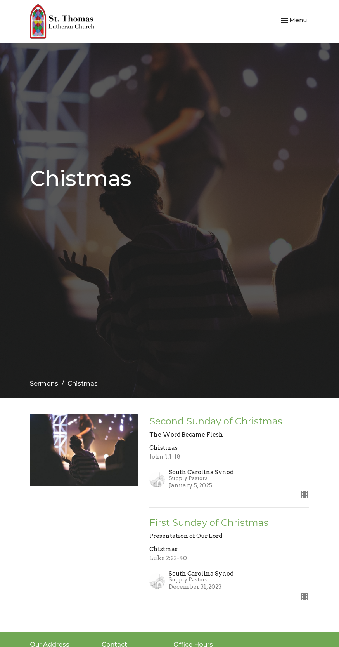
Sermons (44, 383)
